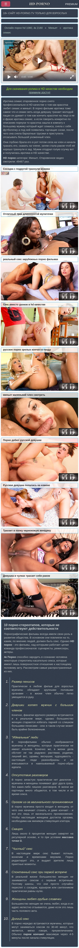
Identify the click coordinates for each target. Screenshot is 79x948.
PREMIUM (71, 4)
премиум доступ (39, 92)
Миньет (53, 27)
